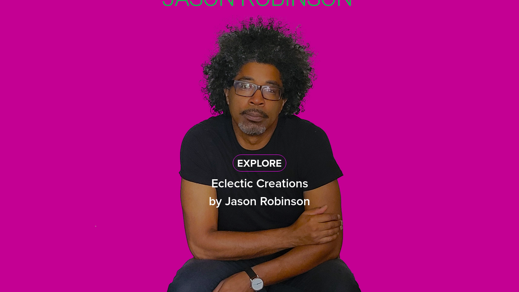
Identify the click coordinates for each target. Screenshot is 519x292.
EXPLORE (259, 163)
